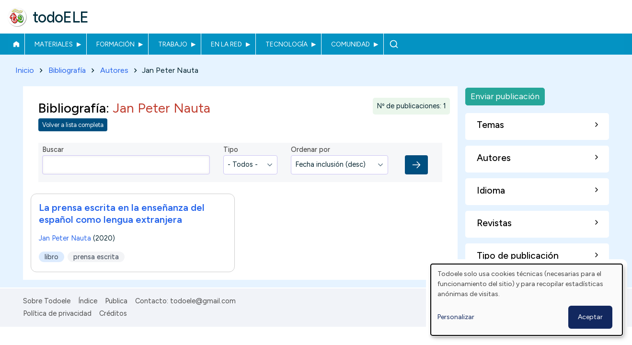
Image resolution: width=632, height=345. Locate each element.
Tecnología (286, 44)
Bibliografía (67, 70)
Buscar (393, 44)
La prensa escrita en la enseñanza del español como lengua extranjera (122, 213)
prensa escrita (96, 257)
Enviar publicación (505, 96)
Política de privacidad (57, 313)
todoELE (61, 17)
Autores (114, 70)
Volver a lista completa (72, 125)
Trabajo (172, 44)
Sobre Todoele (46, 301)
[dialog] (526, 299)
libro (51, 257)
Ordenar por (310, 150)
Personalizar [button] (455, 317)
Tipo (230, 150)
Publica (116, 301)
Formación (115, 44)
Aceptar (590, 317)
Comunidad (350, 44)
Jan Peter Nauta (65, 238)
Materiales (53, 44)
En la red (226, 44)
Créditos (113, 313)
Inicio (16, 44)
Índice (87, 301)
